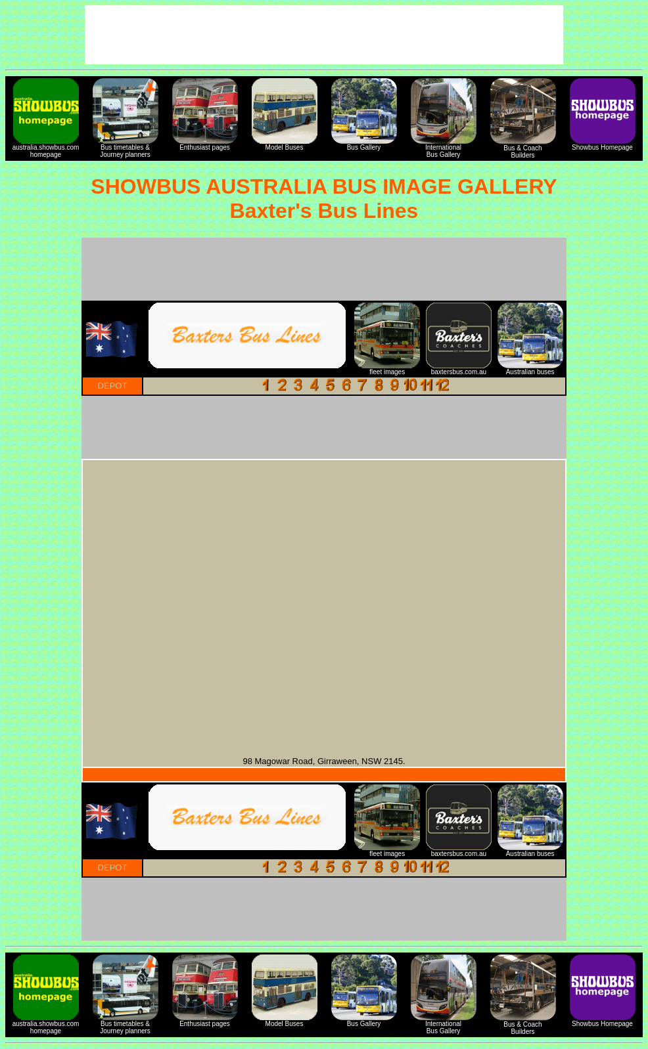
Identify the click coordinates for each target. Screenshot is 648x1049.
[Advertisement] (324, 269)
